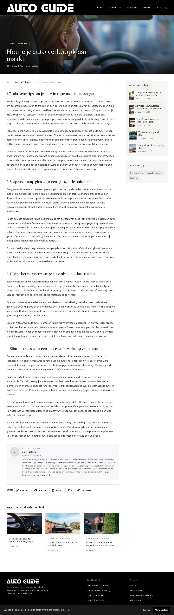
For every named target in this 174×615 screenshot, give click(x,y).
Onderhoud (132, 7)
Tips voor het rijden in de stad (150, 133)
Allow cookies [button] (161, 610)
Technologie (114, 7)
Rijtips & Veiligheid (95, 595)
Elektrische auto (136, 173)
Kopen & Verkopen (23, 82)
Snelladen (134, 178)
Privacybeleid (136, 590)
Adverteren (135, 600)
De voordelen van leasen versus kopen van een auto (148, 107)
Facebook (40, 490)
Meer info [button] (66, 610)
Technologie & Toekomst (98, 585)
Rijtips (146, 7)
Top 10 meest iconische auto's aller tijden (148, 120)
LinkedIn (57, 490)
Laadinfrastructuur (154, 173)
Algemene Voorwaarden (141, 595)
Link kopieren (84, 490)
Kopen (158, 7)
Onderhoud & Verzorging (98, 590)
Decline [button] (146, 610)
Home (100, 7)
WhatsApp (22, 490)
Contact (134, 585)
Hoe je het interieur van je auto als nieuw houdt (148, 94)
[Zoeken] (166, 7)
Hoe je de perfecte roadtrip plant (151, 146)
